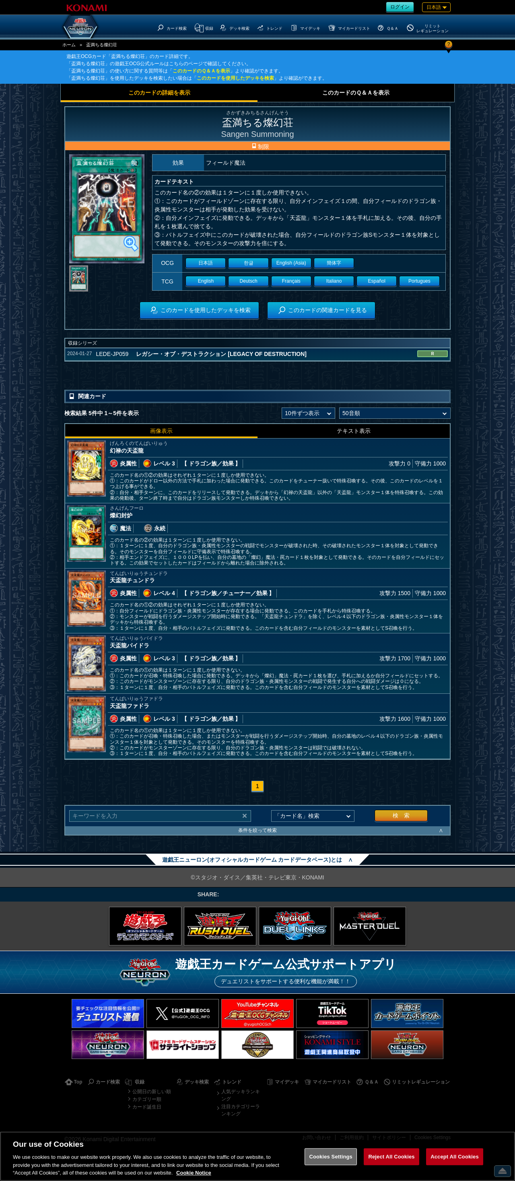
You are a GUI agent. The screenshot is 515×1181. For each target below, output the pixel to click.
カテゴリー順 (146, 1099)
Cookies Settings (330, 1157)
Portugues (419, 281)
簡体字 (334, 263)
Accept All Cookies (455, 1157)
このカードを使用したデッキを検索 (235, 78)
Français (291, 281)
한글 (248, 263)
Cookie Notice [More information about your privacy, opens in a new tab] (193, 1173)
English (206, 281)
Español (376, 281)
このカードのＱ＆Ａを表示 (201, 71)
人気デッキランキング (240, 1095)
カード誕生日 (146, 1107)
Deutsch (249, 281)
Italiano (334, 281)
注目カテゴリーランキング (240, 1110)
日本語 (205, 263)
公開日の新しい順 (151, 1091)
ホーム (69, 44)
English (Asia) (291, 263)
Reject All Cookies (391, 1157)
